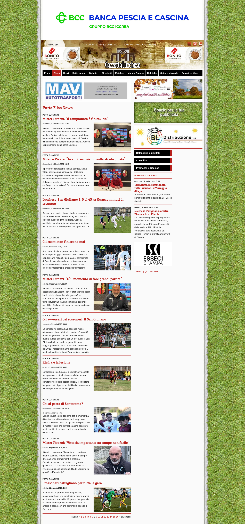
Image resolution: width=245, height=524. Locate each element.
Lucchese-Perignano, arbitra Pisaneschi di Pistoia (151, 212)
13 (108, 516)
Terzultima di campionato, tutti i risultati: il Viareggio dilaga (150, 188)
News (57, 73)
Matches (119, 73)
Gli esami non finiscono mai (64, 242)
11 (102, 516)
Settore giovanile (169, 73)
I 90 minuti (106, 73)
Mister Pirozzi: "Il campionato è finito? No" (75, 119)
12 (105, 516)
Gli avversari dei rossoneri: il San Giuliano (74, 319)
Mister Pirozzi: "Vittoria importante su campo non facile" (86, 443)
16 (117, 516)
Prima (47, 73)
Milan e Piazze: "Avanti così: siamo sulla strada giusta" (84, 159)
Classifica (141, 160)
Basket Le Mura (190, 73)
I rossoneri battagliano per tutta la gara (72, 483)
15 (114, 516)
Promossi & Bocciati (147, 168)
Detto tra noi (79, 73)
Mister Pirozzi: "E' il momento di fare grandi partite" (82, 279)
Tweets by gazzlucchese (146, 271)
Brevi (66, 73)
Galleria (93, 73)
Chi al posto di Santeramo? (63, 404)
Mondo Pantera (136, 73)
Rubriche (152, 73)
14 (111, 516)
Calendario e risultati (148, 153)
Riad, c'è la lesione (56, 362)
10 (98, 516)
